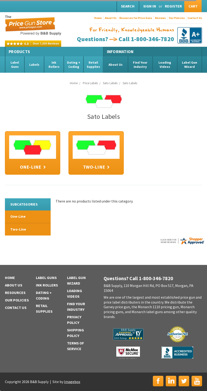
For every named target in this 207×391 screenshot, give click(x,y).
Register (173, 6)
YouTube (197, 381)
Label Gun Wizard (189, 64)
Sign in (149, 6)
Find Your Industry (140, 64)
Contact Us (195, 18)
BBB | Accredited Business (177, 352)
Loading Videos (164, 64)
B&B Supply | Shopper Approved (128, 334)
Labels (34, 64)
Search (128, 6)
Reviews (160, 18)
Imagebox (72, 381)
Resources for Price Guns (135, 18)
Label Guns (15, 64)
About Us (111, 18)
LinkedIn (171, 381)
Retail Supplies (93, 64)
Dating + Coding (73, 64)
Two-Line (18, 229)
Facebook (158, 381)
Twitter (184, 381)
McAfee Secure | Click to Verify (128, 352)
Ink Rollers (54, 64)
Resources (15, 292)
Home (98, 18)
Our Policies (177, 18)
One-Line (18, 216)
